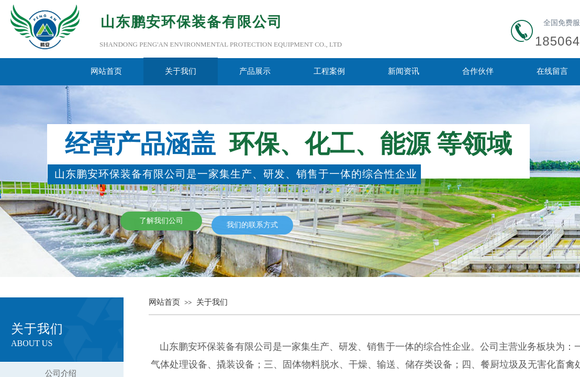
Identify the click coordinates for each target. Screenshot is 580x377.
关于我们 (180, 71)
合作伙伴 (478, 71)
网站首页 (106, 71)
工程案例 (329, 71)
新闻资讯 (403, 71)
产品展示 (255, 71)
